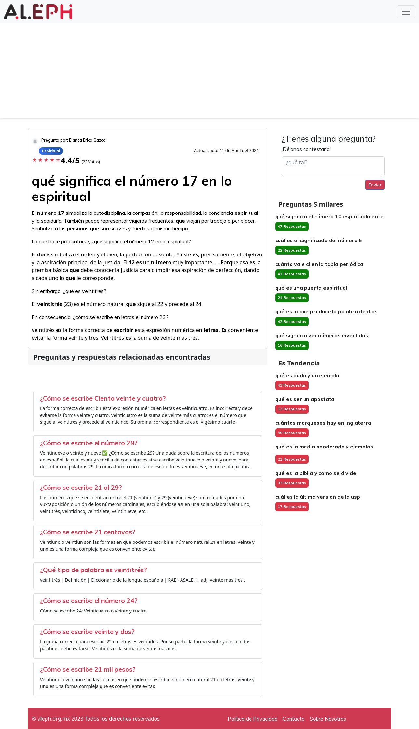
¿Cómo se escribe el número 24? (89, 601)
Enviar (375, 185)
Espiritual (51, 150)
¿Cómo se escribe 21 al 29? (81, 487)
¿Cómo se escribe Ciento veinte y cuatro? (103, 398)
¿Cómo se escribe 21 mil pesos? (88, 669)
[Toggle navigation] (406, 11)
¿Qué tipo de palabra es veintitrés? (93, 570)
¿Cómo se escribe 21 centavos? (87, 532)
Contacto (293, 718)
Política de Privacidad (252, 718)
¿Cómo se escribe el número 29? (89, 443)
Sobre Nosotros (328, 718)
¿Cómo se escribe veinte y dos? (87, 631)
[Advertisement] (209, 72)
